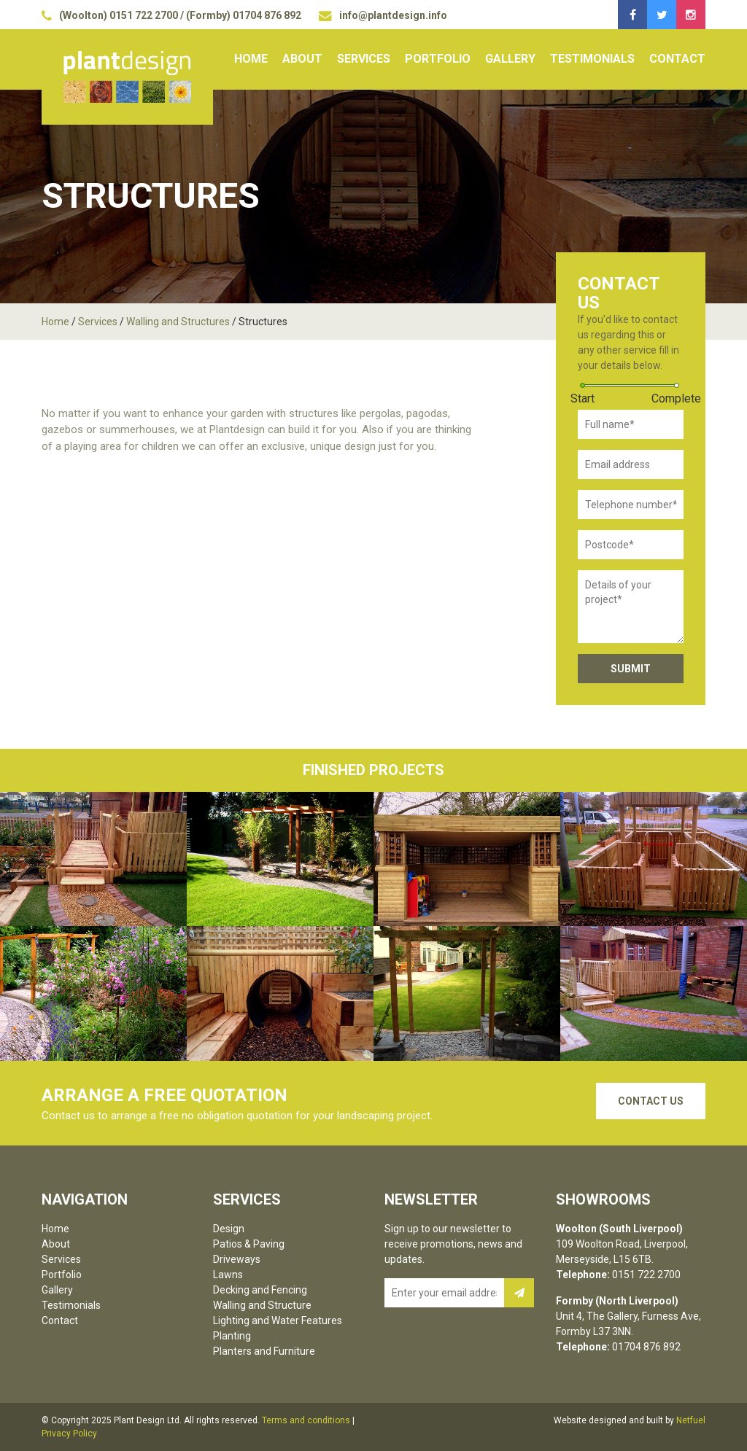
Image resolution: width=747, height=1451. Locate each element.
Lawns (228, 1274)
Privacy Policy (69, 1433)
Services (363, 59)
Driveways (236, 1259)
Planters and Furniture (264, 1351)
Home (251, 59)
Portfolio (438, 59)
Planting (232, 1336)
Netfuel (690, 1420)
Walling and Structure (262, 1305)
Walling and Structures (178, 321)
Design (228, 1228)
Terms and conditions (306, 1420)
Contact (677, 59)
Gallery (510, 59)
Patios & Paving (249, 1244)
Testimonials (592, 59)
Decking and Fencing (260, 1290)
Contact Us (651, 1101)
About (302, 59)
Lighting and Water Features (277, 1320)
